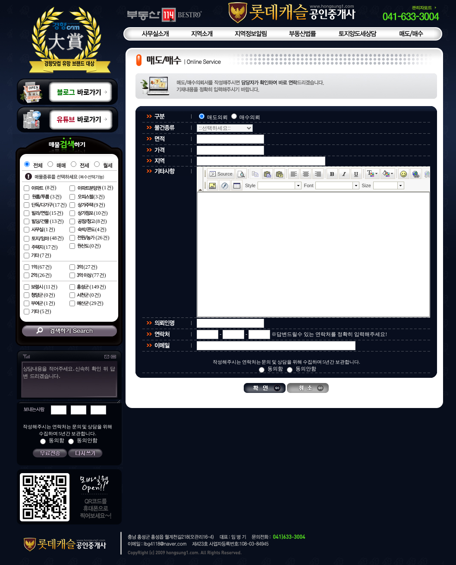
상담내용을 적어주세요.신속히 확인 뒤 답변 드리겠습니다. (68, 384)
